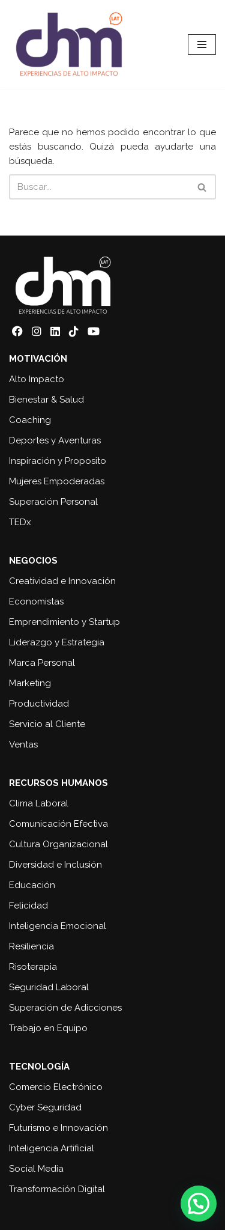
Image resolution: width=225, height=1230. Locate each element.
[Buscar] (99, 186)
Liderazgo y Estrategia (56, 642)
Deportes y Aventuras (55, 440)
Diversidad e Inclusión (55, 864)
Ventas (23, 744)
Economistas (36, 601)
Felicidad (28, 905)
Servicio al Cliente (47, 724)
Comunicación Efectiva (58, 823)
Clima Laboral (38, 803)
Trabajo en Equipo (48, 1028)
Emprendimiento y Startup (64, 622)
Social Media (36, 1168)
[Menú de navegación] (202, 44)
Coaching (30, 420)
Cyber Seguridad (45, 1107)
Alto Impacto (36, 379)
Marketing (30, 683)
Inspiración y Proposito (57, 460)
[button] (199, 1204)
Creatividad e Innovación (62, 581)
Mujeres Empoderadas (56, 481)
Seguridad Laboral (49, 987)
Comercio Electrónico (56, 1087)
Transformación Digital (57, 1189)
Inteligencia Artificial (51, 1148)
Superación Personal (53, 501)
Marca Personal (42, 662)
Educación (32, 885)
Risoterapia (33, 966)
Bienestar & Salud (46, 399)
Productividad (39, 703)
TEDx (20, 522)
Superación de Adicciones (65, 1007)
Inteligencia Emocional (57, 926)
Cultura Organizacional (58, 844)
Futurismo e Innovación (58, 1127)
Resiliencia (31, 946)
